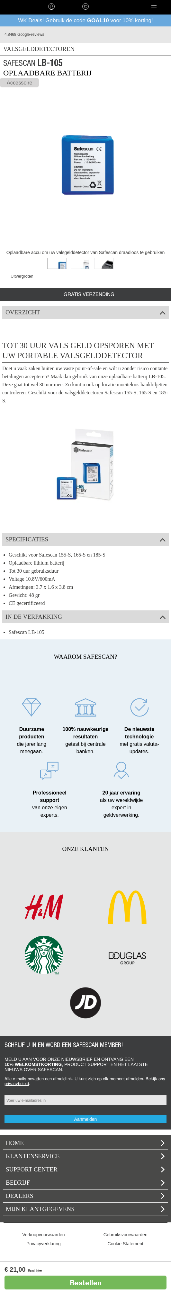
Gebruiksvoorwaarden (126, 1234)
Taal (107, 6)
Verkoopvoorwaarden (43, 1234)
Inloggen (51, 6)
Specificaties (85, 539)
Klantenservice (85, 1156)
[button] (154, 6)
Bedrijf (85, 1182)
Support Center (85, 1169)
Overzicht (85, 312)
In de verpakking (85, 616)
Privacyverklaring (43, 1243)
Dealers (85, 1195)
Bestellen (86, 1282)
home (17, 6)
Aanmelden (85, 1119)
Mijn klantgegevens (85, 1209)
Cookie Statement (125, 1243)
